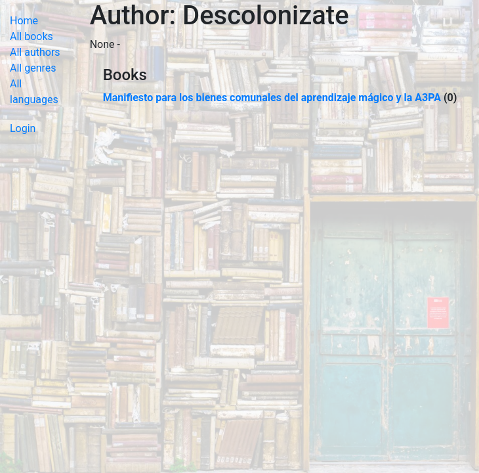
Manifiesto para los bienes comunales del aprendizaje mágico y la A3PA (272, 97)
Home (24, 20)
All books (31, 36)
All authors (35, 52)
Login (22, 128)
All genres (33, 68)
